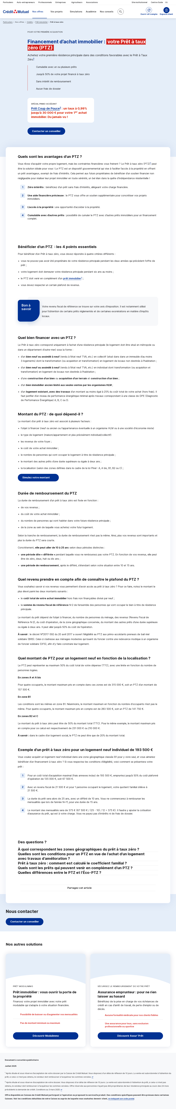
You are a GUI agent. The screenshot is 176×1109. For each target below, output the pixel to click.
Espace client (166, 14)
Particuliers (8, 2)
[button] (148, 11)
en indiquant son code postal (121, 1099)
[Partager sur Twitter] (99, 888)
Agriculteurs (76, 2)
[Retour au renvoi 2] (61, 1089)
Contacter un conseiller (47, 131)
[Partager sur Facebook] (107, 888)
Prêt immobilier (41, 22)
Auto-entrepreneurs (26, 2)
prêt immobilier (72, 278)
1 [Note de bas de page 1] (33, 59)
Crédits (30, 22)
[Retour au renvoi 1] (92, 1077)
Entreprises (61, 2)
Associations (92, 2)
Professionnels (45, 2)
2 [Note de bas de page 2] (60, 107)
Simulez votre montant (36, 477)
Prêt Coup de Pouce (45, 108)
